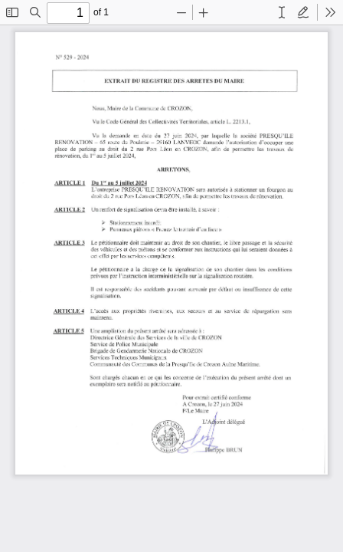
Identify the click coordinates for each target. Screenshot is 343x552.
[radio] (281, 12)
